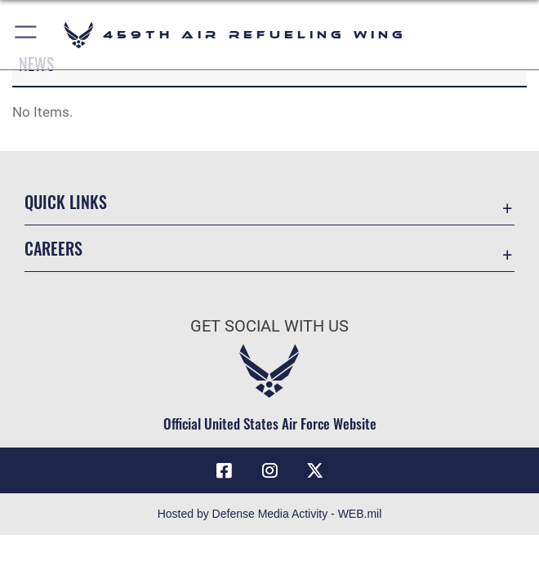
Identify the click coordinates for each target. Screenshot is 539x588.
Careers (53, 248)
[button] (26, 34)
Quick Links (65, 201)
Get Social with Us (269, 326)
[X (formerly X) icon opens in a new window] (314, 470)
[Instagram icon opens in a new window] (269, 470)
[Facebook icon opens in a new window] (224, 470)
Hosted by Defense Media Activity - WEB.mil (270, 513)
